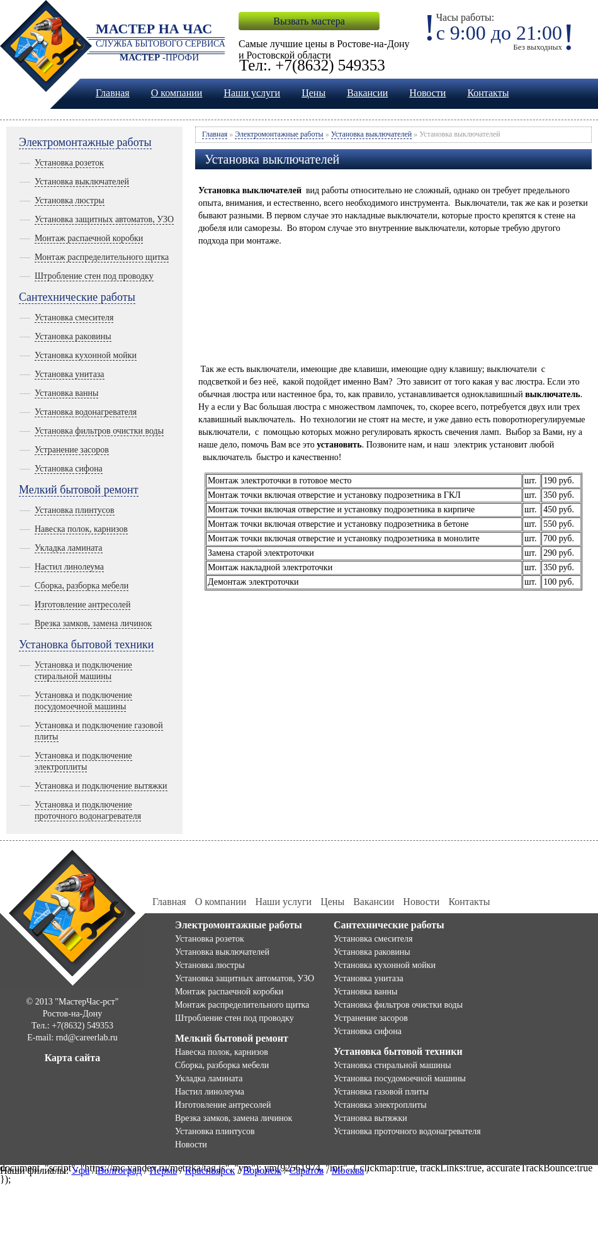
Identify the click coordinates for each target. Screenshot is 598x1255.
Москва (348, 1170)
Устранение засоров (72, 449)
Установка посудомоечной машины (400, 1078)
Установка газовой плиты (381, 1091)
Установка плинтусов (75, 510)
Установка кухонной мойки (86, 355)
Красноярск (210, 1170)
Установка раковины (73, 336)
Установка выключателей (82, 181)
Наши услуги (251, 92)
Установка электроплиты (380, 1105)
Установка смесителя (74, 317)
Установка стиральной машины (392, 1065)
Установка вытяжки (370, 1118)
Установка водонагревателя (86, 412)
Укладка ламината (69, 548)
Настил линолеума (69, 566)
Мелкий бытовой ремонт (78, 489)
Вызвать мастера (308, 21)
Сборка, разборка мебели (81, 585)
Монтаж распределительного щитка (102, 257)
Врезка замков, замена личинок (93, 623)
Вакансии (367, 92)
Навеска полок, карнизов (81, 529)
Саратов (307, 1170)
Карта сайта (73, 1057)
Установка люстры (69, 200)
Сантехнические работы (77, 297)
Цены (313, 92)
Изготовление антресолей (82, 604)
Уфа (80, 1170)
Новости (427, 92)
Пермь (164, 1170)
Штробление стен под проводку (94, 276)
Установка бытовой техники (86, 644)
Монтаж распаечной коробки (89, 238)
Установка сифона (69, 468)
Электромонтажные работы (85, 142)
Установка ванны (66, 393)
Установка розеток (69, 162)
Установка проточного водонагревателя (407, 1131)
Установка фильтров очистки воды (99, 431)
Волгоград (120, 1170)
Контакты (488, 92)
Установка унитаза (69, 374)
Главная (113, 92)
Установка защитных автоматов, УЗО (104, 219)
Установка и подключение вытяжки (101, 786)
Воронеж (262, 1170)
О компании (177, 92)
